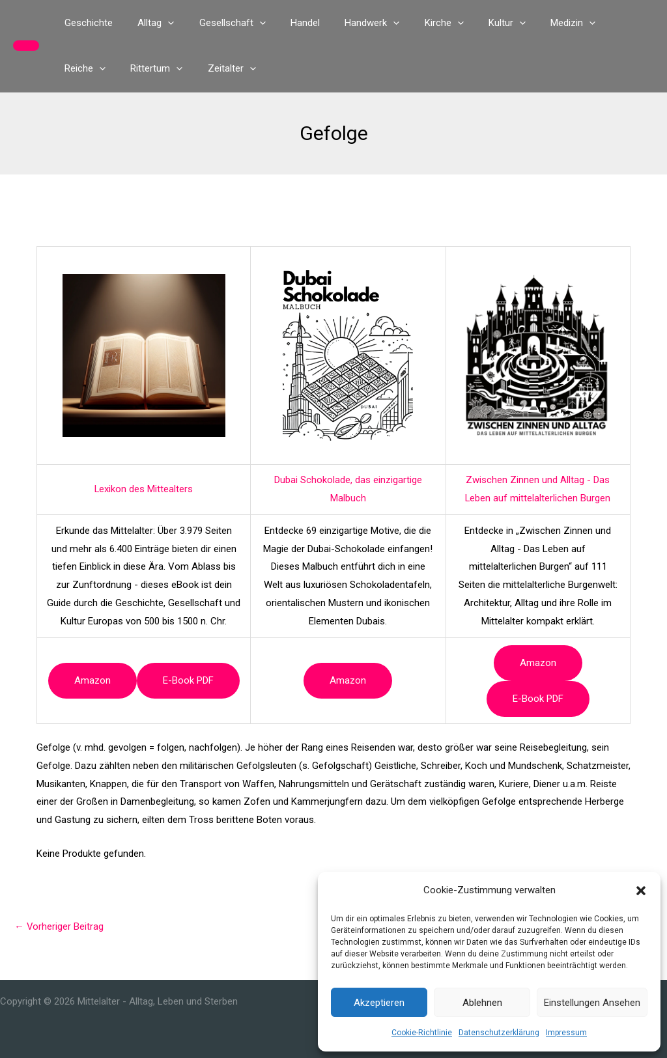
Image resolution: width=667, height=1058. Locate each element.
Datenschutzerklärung (499, 1032)
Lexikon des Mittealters (143, 489)
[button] (640, 890)
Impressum (566, 1032)
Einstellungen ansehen (592, 1003)
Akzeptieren (379, 1003)
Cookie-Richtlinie (421, 1032)
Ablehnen (482, 1003)
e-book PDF (188, 680)
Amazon (92, 680)
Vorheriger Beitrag (59, 926)
